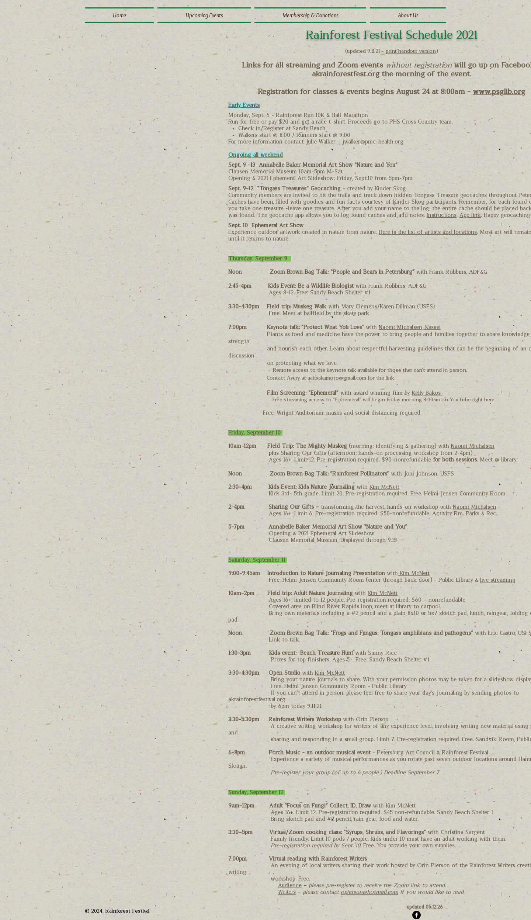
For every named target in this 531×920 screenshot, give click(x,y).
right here (483, 399)
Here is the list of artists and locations (428, 232)
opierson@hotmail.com (369, 892)
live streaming (498, 580)
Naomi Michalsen (472, 446)
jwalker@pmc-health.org (372, 142)
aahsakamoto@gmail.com (337, 378)
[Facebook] (416, 915)
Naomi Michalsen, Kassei (410, 327)
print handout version (410, 51)
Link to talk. (284, 640)
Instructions (442, 215)
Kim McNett (384, 487)
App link (470, 215)
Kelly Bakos (427, 393)
